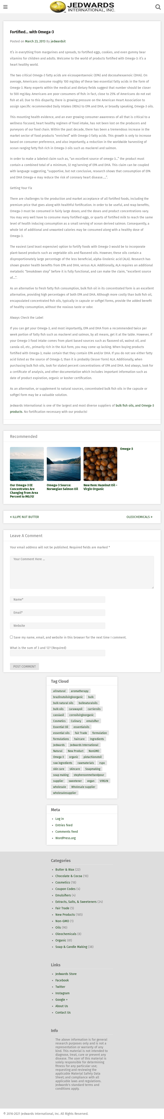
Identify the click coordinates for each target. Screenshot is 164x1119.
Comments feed (66, 832)
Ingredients (97, 739)
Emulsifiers (63, 895)
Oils (58, 927)
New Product (75, 751)
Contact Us (63, 1012)
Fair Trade (81, 733)
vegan (90, 781)
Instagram (62, 993)
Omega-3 (126, 449)
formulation (99, 733)
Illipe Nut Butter (24, 517)
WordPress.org (65, 838)
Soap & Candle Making (71, 947)
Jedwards (59, 745)
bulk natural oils (63, 703)
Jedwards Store (66, 974)
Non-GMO (62, 921)
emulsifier (92, 721)
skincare (75, 769)
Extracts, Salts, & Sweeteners (76, 902)
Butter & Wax (64, 870)
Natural (57, 751)
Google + (61, 1000)
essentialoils (81, 727)
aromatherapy (79, 691)
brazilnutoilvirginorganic (68, 697)
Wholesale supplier (83, 787)
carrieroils (94, 709)
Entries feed (63, 825)
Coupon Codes (65, 889)
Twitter (60, 987)
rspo (102, 763)
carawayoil (75, 709)
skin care (58, 769)
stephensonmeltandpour (89, 775)
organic (73, 757)
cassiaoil (58, 715)
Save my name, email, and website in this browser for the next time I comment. (70, 637)
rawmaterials (86, 763)
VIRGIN (104, 781)
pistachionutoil (93, 757)
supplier (58, 781)
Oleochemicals (139, 517)
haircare (79, 739)
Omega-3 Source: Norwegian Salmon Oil (62, 487)
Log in (59, 819)
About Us (61, 1006)
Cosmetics (59, 721)
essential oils (61, 733)
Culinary (76, 721)
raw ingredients (62, 763)
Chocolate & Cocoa (68, 876)
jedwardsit (58, 41)
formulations (61, 739)
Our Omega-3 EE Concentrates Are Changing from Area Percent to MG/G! (24, 490)
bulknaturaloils (88, 703)
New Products (65, 915)
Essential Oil (60, 727)
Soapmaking (92, 769)
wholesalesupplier (64, 793)
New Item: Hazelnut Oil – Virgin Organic (100, 487)
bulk (91, 697)
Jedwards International (84, 745)
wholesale (59, 787)
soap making (60, 775)
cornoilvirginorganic (81, 715)
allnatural (59, 691)
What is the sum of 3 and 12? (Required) (38, 648)
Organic (60, 940)
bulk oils (58, 709)
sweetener (75, 781)
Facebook (62, 980)
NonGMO (94, 751)
